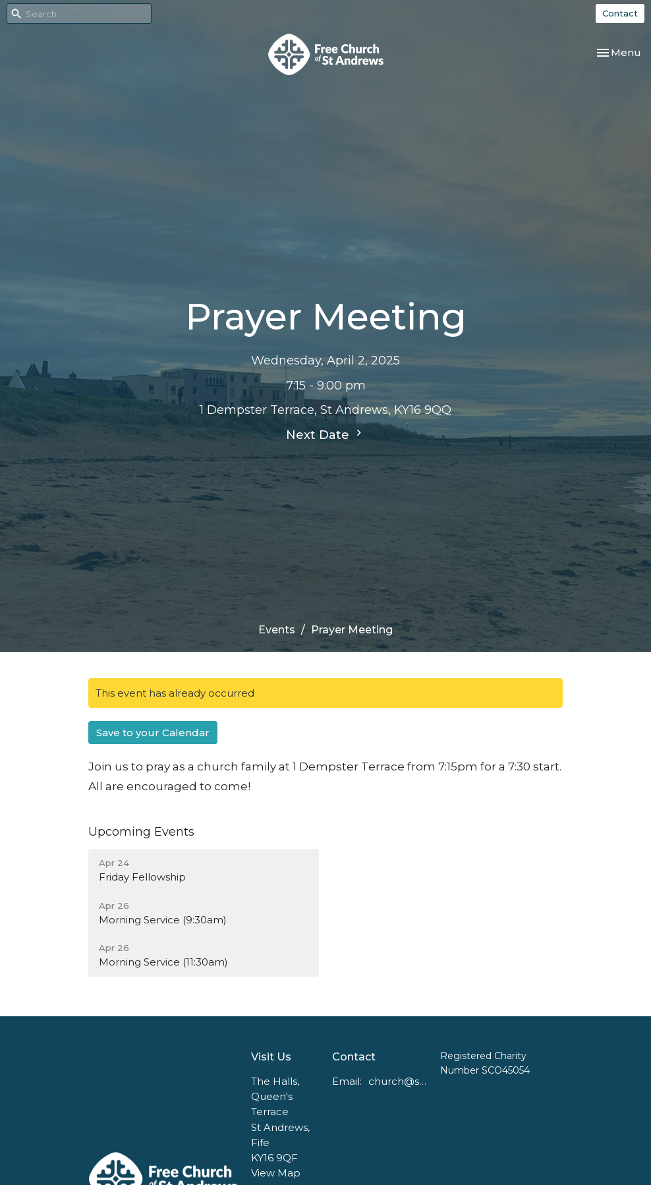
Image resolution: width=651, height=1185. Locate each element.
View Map (275, 1173)
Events (276, 629)
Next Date (325, 434)
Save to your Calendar (153, 732)
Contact (620, 13)
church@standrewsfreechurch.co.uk (397, 1081)
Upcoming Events (141, 831)
